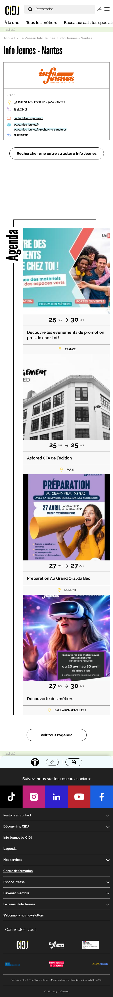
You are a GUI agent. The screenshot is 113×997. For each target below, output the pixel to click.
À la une (11, 22)
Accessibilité (88, 980)
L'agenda (10, 848)
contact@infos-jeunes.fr (28, 118)
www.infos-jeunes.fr (26, 124)
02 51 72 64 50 (20, 109)
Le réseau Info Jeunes (19, 904)
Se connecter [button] (99, 9)
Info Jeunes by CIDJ (17, 837)
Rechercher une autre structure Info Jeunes (56, 153)
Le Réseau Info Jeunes (37, 38)
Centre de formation (18, 871)
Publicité (15, 980)
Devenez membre (16, 893)
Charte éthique (41, 980)
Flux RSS (26, 980)
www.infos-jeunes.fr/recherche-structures (40, 129)
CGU (99, 980)
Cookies (65, 991)
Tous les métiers (41, 22)
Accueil (9, 38)
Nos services (12, 860)
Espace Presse (14, 882)
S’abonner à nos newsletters (23, 915)
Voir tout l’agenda (57, 735)
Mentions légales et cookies (65, 980)
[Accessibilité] (35, 762)
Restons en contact (17, 815)
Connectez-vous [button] (21, 929)
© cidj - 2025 (50, 991)
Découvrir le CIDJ (16, 826)
